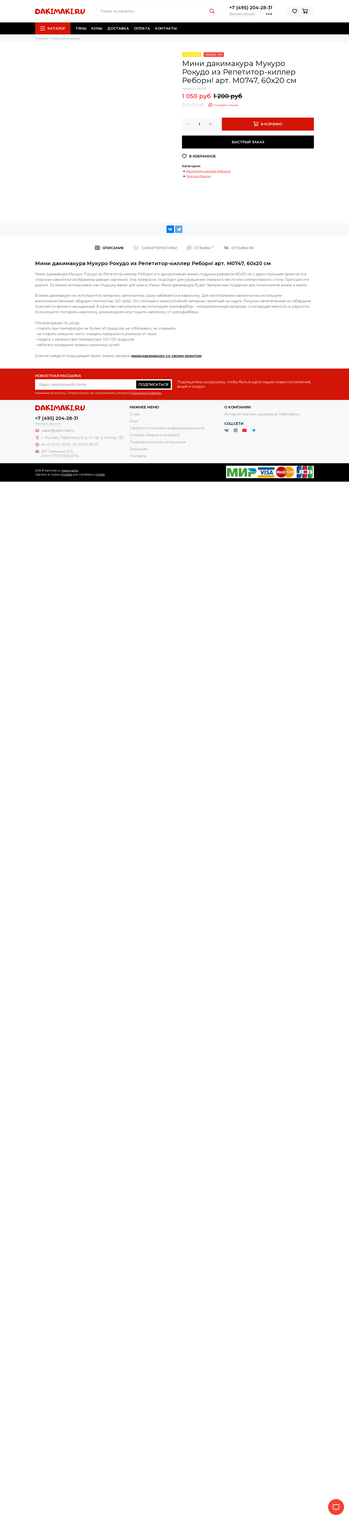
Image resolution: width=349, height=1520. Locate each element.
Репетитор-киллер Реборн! (208, 171)
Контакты (166, 28)
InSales (100, 474)
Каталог (52, 28)
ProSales (66, 474)
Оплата (142, 28)
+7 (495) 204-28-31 (250, 7)
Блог (134, 421)
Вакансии (138, 449)
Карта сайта (70, 470)
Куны (96, 28)
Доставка (118, 28)
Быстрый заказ (248, 142)
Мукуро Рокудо (198, 176)
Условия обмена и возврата (154, 435)
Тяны (80, 28)
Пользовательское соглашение (158, 442)
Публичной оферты (145, 393)
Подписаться (153, 384)
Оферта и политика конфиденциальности (167, 428)
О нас (135, 414)
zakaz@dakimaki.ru (58, 430)
